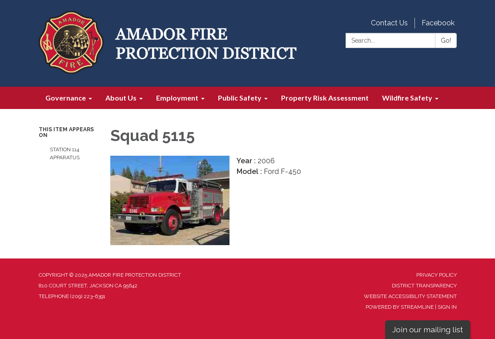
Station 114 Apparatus (65, 153)
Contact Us (389, 23)
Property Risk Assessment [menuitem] (325, 97)
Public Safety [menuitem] (240, 97)
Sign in (447, 307)
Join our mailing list (427, 329)
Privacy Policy (436, 275)
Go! (446, 40)
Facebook (438, 23)
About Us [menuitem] (121, 97)
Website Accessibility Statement (410, 296)
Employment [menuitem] (177, 97)
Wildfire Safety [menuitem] (407, 97)
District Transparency (424, 285)
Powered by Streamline (400, 307)
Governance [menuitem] (65, 97)
